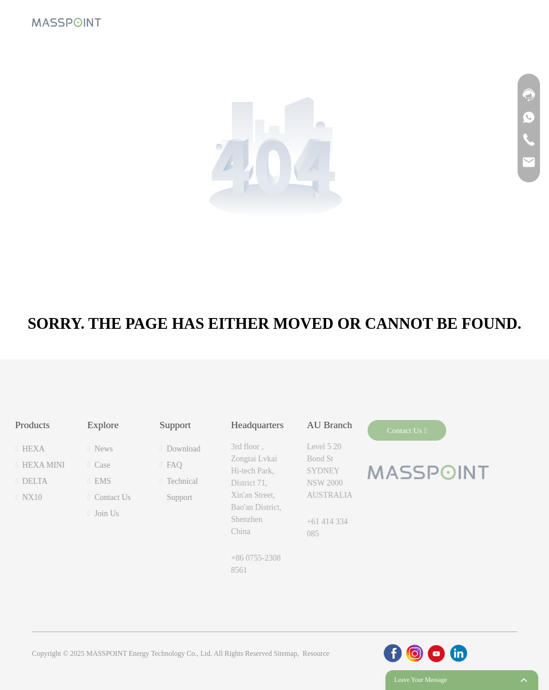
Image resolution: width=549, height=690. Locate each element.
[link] (393, 653)
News (80, 448)
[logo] (66, 23)
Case (79, 464)
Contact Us (89, 497)
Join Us (83, 513)
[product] (169, 22)
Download (160, 448)
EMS (79, 481)
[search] (485, 22)
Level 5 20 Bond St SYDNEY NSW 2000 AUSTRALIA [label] (306, 471)
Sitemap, (287, 653)
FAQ (151, 464)
